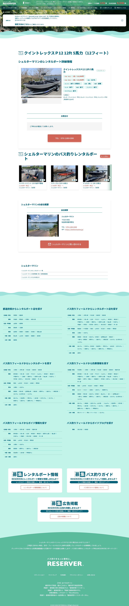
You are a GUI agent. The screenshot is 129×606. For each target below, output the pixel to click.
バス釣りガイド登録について (94, 487)
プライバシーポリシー (76, 575)
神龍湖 (86, 403)
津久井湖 (103, 324)
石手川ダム (119, 346)
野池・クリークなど (92, 412)
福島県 (21, 315)
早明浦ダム (110, 348)
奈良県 (33, 331)
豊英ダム (94, 322)
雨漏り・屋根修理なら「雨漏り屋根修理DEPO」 (64, 590)
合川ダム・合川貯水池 (116, 339)
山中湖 (97, 328)
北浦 (91, 319)
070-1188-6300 (71, 227)
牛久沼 (97, 319)
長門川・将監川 (87, 379)
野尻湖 (114, 328)
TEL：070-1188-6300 (64, 138)
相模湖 (109, 324)
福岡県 (15, 340)
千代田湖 (85, 328)
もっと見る (104, 156)
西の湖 (85, 336)
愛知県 (15, 327)
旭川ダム (79, 346)
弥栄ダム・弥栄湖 (89, 346)
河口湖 (102, 328)
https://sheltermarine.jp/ (74, 229)
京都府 (21, 331)
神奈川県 (33, 319)
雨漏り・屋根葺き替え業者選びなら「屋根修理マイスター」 (64, 588)
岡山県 (15, 335)
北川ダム (102, 412)
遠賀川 (79, 352)
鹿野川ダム (101, 348)
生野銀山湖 (104, 336)
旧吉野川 (98, 346)
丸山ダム (106, 403)
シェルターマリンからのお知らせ (30, 277)
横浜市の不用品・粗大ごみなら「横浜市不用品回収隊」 (64, 585)
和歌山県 (39, 331)
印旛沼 (79, 324)
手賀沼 (85, 324)
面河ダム (94, 348)
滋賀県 (15, 331)
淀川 (109, 394)
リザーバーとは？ (39, 575)
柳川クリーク (80, 412)
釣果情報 (23, 7)
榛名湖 (115, 319)
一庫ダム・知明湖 (82, 339)
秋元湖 (92, 315)
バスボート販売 (60, 7)
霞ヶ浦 (86, 319)
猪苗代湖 (117, 369)
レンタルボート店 (9, 7)
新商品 (71, 7)
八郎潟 (79, 315)
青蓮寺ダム (105, 390)
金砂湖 (112, 346)
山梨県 (15, 323)
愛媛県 (33, 335)
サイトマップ (53, 575)
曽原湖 (104, 315)
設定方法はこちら (22, 24)
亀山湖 (109, 322)
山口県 (21, 335)
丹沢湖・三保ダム (93, 324)
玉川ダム (79, 348)
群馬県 (21, 319)
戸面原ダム (80, 322)
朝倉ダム (88, 408)
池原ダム (98, 339)
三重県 (21, 327)
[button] (109, 177)
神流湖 (109, 319)
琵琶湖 (79, 336)
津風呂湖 (105, 339)
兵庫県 (27, 331)
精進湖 (79, 328)
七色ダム (85, 332)
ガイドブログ (46, 7)
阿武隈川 (79, 369)
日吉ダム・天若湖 (93, 336)
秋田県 (25, 2)
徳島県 (27, 335)
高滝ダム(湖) (102, 322)
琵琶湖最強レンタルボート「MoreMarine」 (64, 593)
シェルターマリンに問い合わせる (64, 244)
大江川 (85, 390)
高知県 (38, 335)
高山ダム (103, 394)
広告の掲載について (64, 516)
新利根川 (79, 319)
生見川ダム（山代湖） (96, 403)
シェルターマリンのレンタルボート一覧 (32, 270)
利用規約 (63, 575)
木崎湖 (108, 328)
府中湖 (120, 403)
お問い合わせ (91, 575)
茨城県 (15, 319)
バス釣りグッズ (106, 7)
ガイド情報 (33, 7)
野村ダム (105, 346)
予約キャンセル (120, 7)
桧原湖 (98, 315)
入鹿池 (79, 332)
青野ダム (91, 339)
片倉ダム (115, 322)
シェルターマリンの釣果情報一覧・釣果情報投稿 (35, 274)
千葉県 (27, 319)
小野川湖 (85, 315)
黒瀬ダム (87, 348)
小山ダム (103, 319)
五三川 (79, 390)
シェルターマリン (29, 265)
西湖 (91, 328)
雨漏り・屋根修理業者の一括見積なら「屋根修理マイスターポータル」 (64, 595)
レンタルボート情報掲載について (35, 487)
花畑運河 (96, 379)
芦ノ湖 (115, 324)
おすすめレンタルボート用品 (87, 7)
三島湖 (87, 322)
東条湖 (111, 336)
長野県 (21, 323)
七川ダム (79, 342)
